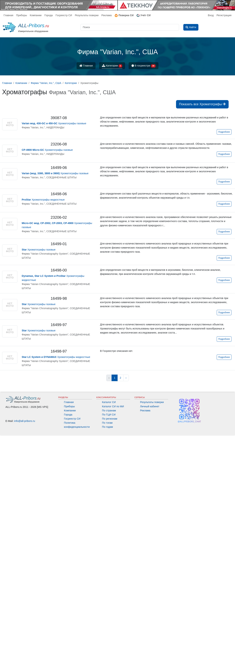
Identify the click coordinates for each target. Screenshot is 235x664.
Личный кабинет (149, 406)
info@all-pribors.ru (24, 421)
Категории (112, 66)
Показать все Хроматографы (202, 104)
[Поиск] (129, 27)
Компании (36, 15)
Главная (8, 15)
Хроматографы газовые (54, 123)
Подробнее (224, 132)
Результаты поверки (86, 15)
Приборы (21, 15)
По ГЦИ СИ (108, 414)
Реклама (106, 15)
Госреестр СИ (64, 15)
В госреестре (143, 66)
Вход (211, 15)
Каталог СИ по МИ (113, 406)
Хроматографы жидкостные (43, 199)
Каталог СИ (109, 402)
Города (48, 15)
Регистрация (224, 15)
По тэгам (107, 422)
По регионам (109, 418)
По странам (109, 410)
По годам (107, 426)
